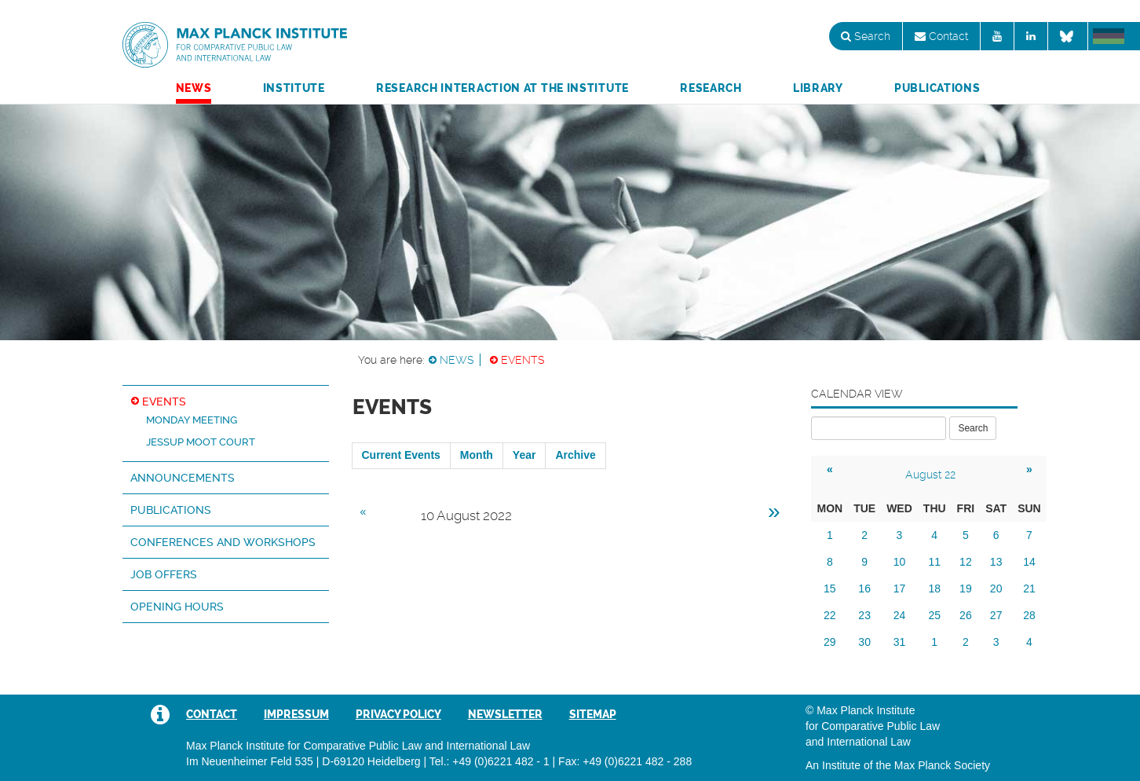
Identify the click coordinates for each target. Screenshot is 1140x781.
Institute (294, 88)
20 (996, 588)
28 (1029, 615)
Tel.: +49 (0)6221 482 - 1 (489, 761)
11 (934, 562)
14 (1029, 562)
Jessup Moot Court (200, 442)
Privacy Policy (398, 714)
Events (523, 360)
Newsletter (505, 714)
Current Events (401, 455)
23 (864, 615)
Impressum (296, 714)
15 (830, 588)
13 (996, 562)
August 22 (930, 474)
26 (965, 615)
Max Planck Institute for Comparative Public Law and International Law (234, 45)
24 (899, 615)
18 (934, 588)
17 (899, 588)
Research (711, 88)
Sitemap (592, 714)
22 (830, 615)
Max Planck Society (942, 765)
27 (996, 615)
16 (864, 588)
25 (934, 615)
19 (965, 588)
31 (899, 642)
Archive (575, 455)
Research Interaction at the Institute (502, 88)
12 (965, 562)
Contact (941, 36)
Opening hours (177, 606)
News (194, 88)
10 (899, 562)
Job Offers (163, 574)
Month (476, 455)
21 (1029, 588)
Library (818, 88)
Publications (937, 88)
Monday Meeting (191, 420)
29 (830, 642)
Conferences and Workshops (223, 542)
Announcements (182, 477)
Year (524, 455)
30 (864, 642)
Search (865, 36)
